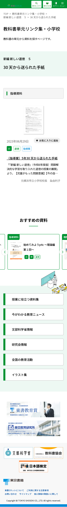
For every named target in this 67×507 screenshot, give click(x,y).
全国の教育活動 (22, 359)
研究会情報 (19, 344)
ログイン (56, 4)
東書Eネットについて (14, 490)
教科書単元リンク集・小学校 (28, 13)
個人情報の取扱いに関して (46, 494)
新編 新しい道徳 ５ (14, 17)
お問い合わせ (11, 494)
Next (62, 252)
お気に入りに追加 (48, 140)
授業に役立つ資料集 (25, 299)
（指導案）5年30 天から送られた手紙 (32, 158)
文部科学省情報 (22, 329)
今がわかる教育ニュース (28, 314)
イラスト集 (19, 375)
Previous (4, 252)
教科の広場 (47, 4)
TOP (5, 13)
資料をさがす (36, 4)
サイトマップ (25, 494)
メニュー (62, 4)
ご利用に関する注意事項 (38, 490)
